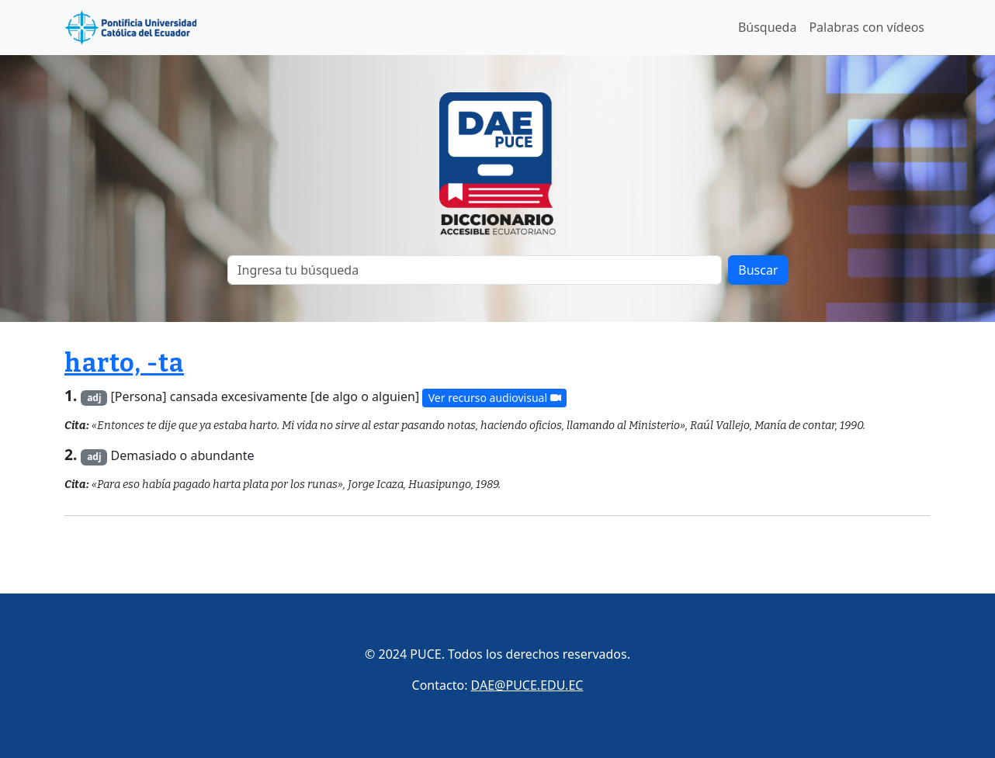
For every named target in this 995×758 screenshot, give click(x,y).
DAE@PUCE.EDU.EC (527, 685)
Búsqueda (767, 27)
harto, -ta (124, 363)
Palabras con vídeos (866, 27)
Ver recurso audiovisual (494, 397)
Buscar (758, 270)
